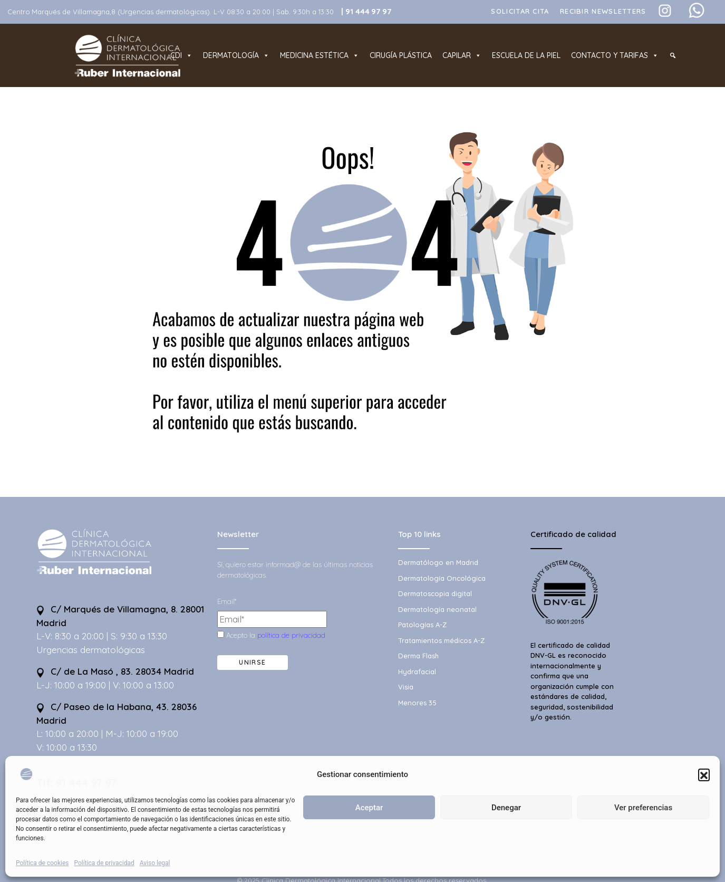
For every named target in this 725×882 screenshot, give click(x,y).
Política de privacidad (104, 863)
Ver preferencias (643, 807)
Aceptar (369, 807)
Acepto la (271, 635)
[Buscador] (673, 55)
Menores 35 (417, 702)
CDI (181, 55)
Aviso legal (155, 863)
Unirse (252, 662)
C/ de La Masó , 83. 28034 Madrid (115, 671)
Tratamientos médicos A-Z (441, 640)
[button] (704, 774)
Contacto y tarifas (615, 55)
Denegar (506, 807)
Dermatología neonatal (437, 609)
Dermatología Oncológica (442, 578)
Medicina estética (319, 55)
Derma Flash (418, 655)
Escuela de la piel (526, 55)
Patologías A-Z (422, 624)
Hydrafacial (417, 671)
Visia (405, 687)
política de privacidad (291, 635)
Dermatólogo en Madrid (438, 562)
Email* (226, 601)
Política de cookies (42, 863)
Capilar (461, 55)
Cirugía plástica (401, 55)
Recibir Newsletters (603, 11)
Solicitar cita (520, 11)
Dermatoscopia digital (435, 593)
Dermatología (236, 55)
